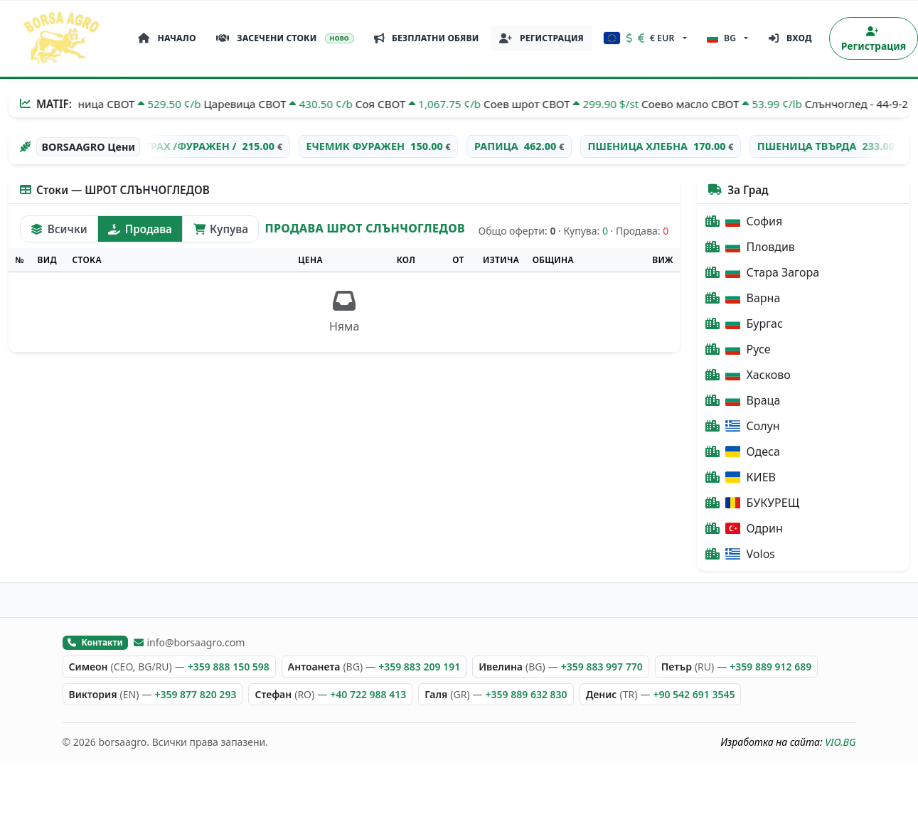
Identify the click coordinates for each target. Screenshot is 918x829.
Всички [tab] (59, 229)
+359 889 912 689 (770, 666)
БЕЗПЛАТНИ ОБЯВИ (426, 38)
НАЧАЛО (167, 38)
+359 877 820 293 (195, 694)
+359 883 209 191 (419, 666)
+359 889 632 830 (526, 694)
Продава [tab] (139, 229)
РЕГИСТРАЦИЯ (541, 38)
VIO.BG (840, 742)
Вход (790, 38)
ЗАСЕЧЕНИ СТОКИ (285, 38)
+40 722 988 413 (368, 694)
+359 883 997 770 (602, 666)
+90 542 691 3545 (694, 694)
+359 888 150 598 (228, 666)
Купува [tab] (220, 229)
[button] (645, 38)
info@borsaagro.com (189, 642)
